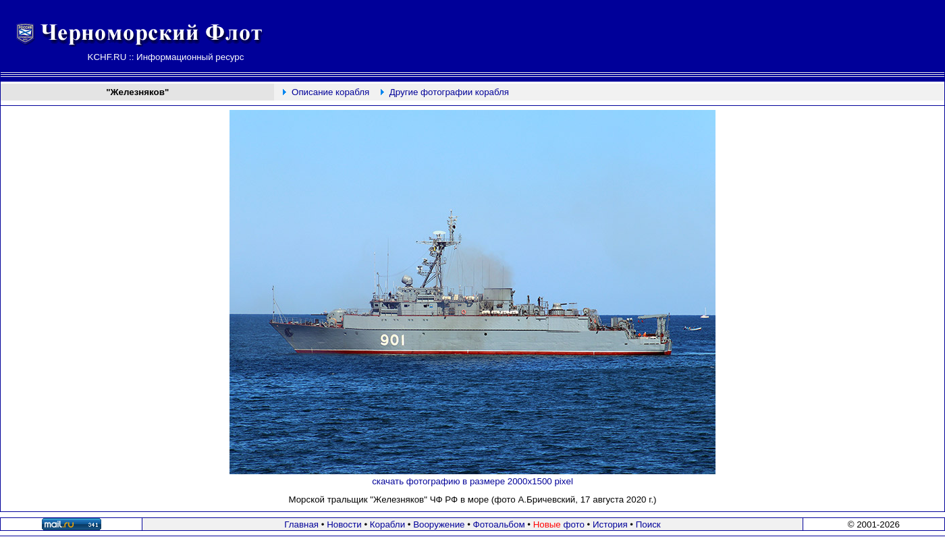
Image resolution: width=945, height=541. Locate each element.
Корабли (387, 524)
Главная (301, 524)
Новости (344, 524)
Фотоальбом (499, 524)
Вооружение (438, 524)
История (610, 524)
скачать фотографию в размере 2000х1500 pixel (472, 481)
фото (559, 524)
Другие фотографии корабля (449, 92)
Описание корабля (330, 92)
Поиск (648, 524)
